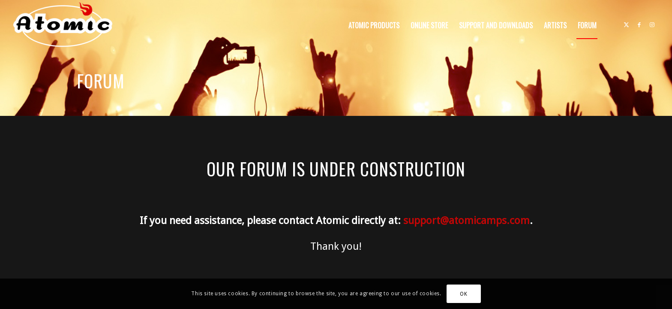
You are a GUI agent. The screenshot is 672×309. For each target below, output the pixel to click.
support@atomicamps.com (466, 221)
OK (463, 294)
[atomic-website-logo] (62, 25)
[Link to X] (626, 24)
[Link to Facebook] (639, 24)
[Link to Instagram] (652, 24)
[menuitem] (374, 25)
